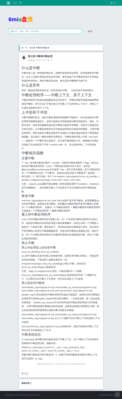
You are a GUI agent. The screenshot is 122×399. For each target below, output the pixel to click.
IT (20, 3)
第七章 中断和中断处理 (39, 48)
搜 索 (90, 31)
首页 (15, 3)
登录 (113, 3)
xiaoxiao (31, 60)
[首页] (22, 47)
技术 (26, 373)
